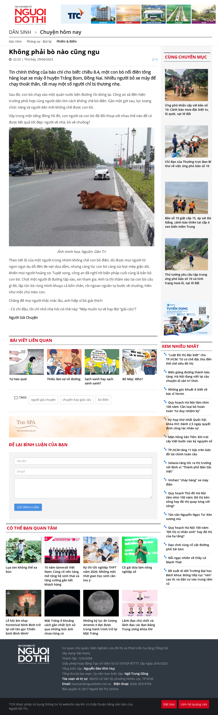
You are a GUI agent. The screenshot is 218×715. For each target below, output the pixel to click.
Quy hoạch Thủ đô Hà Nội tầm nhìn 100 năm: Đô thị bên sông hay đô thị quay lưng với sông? (188, 499)
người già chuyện (43, 400)
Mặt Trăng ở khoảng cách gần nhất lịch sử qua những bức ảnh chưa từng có (59, 627)
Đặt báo (169, 704)
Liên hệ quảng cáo (194, 704)
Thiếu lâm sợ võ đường (63, 379)
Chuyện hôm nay (60, 31)
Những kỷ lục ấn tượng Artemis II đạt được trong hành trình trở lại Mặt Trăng (100, 627)
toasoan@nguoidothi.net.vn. (92, 684)
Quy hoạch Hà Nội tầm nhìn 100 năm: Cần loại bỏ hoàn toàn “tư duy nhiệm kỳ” (187, 406)
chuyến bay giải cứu (77, 400)
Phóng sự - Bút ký (39, 41)
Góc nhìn (15, 41)
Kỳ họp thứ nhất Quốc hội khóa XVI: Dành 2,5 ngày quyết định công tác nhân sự (188, 424)
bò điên (103, 400)
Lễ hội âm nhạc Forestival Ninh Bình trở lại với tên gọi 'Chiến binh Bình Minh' (23, 627)
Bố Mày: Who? (132, 379)
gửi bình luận (28, 507)
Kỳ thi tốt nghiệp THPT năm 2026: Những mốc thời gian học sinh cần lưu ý (99, 573)
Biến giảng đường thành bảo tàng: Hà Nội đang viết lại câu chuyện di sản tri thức (188, 376)
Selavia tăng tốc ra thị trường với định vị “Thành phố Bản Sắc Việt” (188, 467)
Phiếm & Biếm (67, 41)
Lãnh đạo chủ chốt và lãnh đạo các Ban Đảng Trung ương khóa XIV (138, 625)
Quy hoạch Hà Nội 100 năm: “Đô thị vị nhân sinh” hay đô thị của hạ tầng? (189, 532)
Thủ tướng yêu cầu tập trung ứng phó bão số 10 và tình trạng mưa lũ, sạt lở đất (186, 278)
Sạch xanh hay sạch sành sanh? (99, 381)
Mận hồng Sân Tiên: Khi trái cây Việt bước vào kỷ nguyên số (189, 439)
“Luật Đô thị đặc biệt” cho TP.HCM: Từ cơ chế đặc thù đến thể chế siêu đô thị (189, 359)
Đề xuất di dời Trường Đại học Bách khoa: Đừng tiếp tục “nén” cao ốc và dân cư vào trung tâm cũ (189, 577)
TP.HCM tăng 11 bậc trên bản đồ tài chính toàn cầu (188, 452)
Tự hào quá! (18, 379)
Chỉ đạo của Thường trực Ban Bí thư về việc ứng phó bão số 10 (188, 164)
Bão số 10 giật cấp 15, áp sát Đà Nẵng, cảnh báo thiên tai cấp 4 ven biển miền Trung (188, 222)
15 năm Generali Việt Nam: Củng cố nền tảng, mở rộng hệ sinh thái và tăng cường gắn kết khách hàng (61, 575)
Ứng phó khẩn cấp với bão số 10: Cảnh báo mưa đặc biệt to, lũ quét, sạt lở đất (187, 109)
